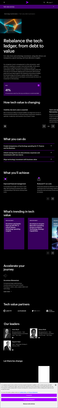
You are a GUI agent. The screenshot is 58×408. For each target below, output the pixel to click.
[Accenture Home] (27, 2)
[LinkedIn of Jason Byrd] (12, 337)
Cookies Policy (23, 392)
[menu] (4, 2)
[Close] (55, 385)
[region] (29, 395)
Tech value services (9, 7)
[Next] (52, 198)
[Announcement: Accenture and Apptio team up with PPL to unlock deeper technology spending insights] (14, 233)
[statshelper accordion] (38, 85)
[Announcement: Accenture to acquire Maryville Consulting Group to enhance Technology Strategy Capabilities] (38, 233)
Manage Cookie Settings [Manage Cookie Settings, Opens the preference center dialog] (29, 403)
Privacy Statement (33, 392)
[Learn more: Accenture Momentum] (8, 291)
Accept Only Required (29, 399)
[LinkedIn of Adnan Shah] (39, 337)
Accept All (29, 395)
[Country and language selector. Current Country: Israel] (50, 2)
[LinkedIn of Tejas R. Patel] (12, 350)
